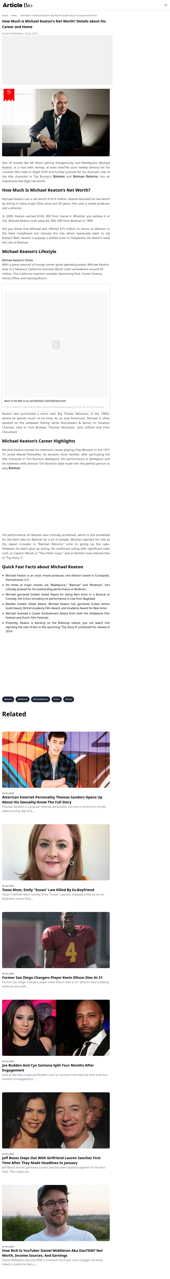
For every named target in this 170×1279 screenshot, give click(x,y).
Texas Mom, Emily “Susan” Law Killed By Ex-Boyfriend (48, 889)
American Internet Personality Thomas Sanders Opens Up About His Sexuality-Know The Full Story (52, 799)
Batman (8, 699)
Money (68, 699)
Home (5, 15)
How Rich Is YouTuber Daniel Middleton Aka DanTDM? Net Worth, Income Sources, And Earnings (52, 1253)
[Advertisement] (57, 60)
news (14, 15)
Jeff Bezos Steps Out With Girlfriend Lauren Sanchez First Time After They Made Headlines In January (51, 1160)
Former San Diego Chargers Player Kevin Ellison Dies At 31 (52, 977)
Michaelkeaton (40, 699)
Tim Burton (41, 176)
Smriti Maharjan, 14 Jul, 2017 (20, 33)
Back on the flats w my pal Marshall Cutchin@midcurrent (35, 400)
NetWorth (22, 699)
